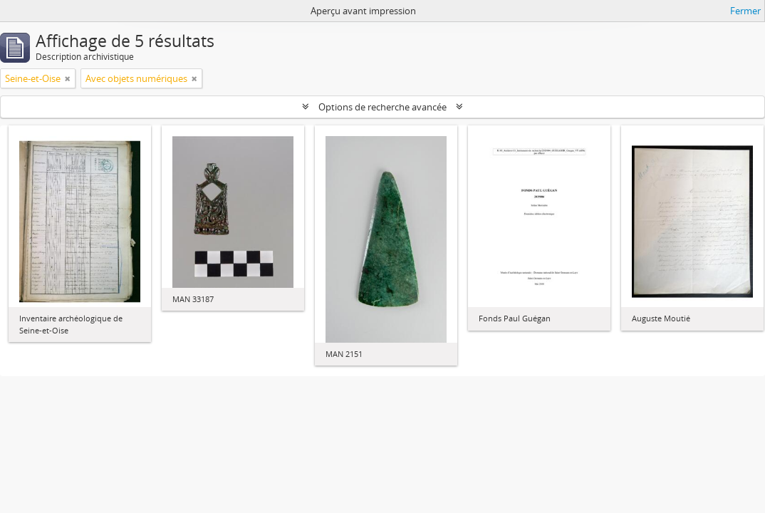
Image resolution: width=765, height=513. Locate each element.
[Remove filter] (68, 78)
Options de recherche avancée (382, 106)
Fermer (745, 10)
